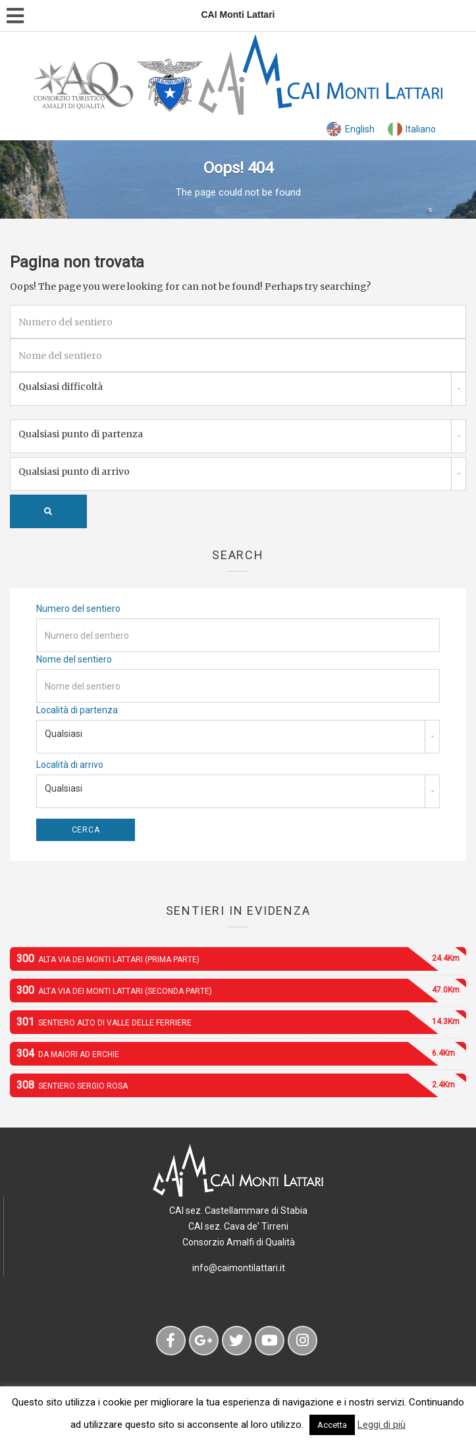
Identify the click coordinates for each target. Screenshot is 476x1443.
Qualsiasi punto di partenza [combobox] (80, 434)
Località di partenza (77, 710)
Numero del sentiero (78, 608)
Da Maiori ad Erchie (241, 1054)
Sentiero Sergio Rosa (241, 1085)
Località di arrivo (69, 764)
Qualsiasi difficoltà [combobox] (60, 387)
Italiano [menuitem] (421, 129)
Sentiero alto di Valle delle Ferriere (241, 1022)
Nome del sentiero (74, 659)
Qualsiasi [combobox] (63, 733)
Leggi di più (381, 1424)
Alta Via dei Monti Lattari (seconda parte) (241, 990)
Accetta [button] (332, 1425)
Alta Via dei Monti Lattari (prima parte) (241, 959)
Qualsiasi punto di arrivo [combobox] (74, 471)
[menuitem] (350, 129)
